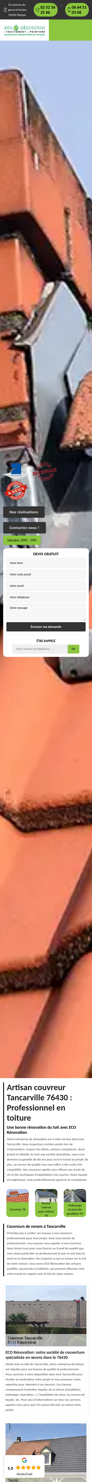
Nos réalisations (24, 512)
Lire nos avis (24, 1473)
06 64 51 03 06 (79, 10)
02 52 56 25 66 (47, 10)
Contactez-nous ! (25, 527)
